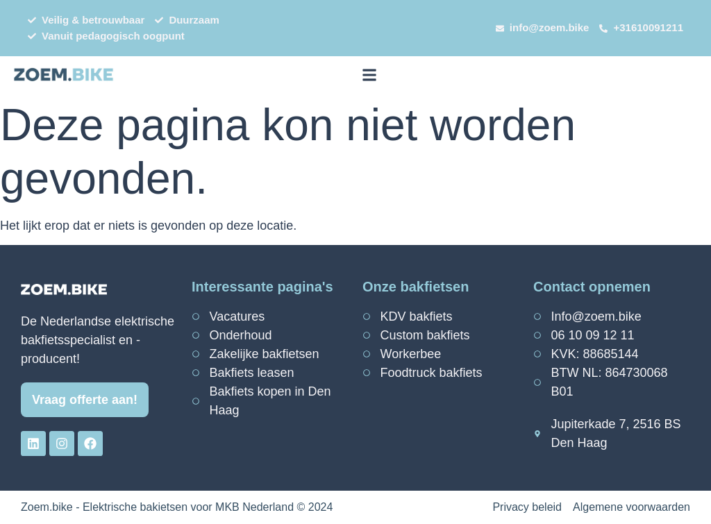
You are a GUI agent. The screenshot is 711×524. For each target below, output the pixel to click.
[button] (369, 74)
